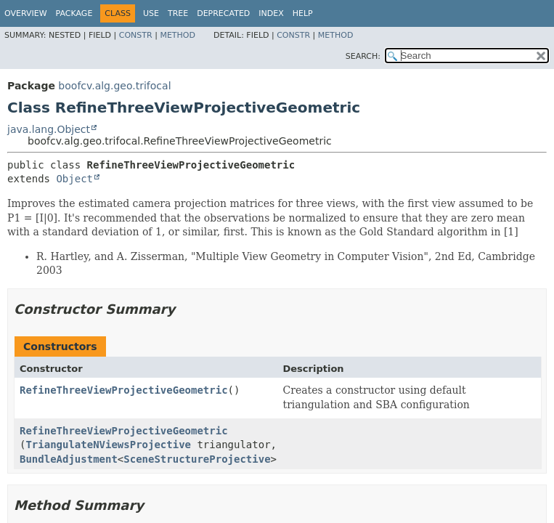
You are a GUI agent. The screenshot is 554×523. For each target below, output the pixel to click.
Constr (135, 35)
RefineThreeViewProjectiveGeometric (124, 390)
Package (74, 13)
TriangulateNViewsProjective (108, 444)
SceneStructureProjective (196, 459)
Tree (178, 13)
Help (303, 13)
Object (74, 179)
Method (177, 35)
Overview (25, 13)
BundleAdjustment (69, 459)
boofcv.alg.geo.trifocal (114, 86)
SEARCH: (363, 56)
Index (270, 13)
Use (151, 13)
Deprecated (223, 13)
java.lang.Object (48, 129)
